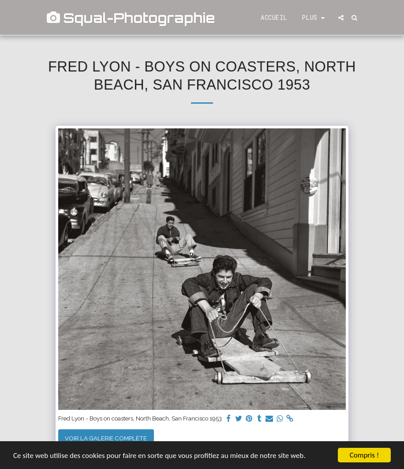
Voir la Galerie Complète (106, 438)
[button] (341, 18)
